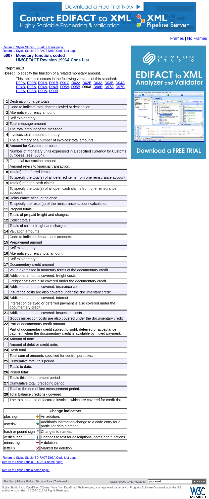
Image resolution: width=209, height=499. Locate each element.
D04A (120, 83)
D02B (86, 83)
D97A (109, 87)
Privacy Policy (24, 481)
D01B (53, 83)
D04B (20, 87)
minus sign (12, 443)
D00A (20, 83)
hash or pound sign (19, 432)
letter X (10, 448)
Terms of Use (44, 481)
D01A (42, 83)
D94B (53, 87)
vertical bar (13, 437)
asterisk (10, 424)
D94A (42, 87)
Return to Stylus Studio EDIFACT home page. (33, 47)
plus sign (11, 416)
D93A (31, 87)
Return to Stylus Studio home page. (25, 470)
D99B (53, 91)
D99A (42, 91)
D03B (109, 83)
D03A (97, 83)
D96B (97, 87)
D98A (20, 91)
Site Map (8, 481)
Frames (177, 38)
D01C (64, 83)
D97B (120, 87)
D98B (31, 91)
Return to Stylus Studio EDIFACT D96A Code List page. (40, 51)
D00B (31, 83)
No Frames (197, 38)
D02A (75, 83)
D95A (64, 87)
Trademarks (61, 481)
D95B (75, 87)
